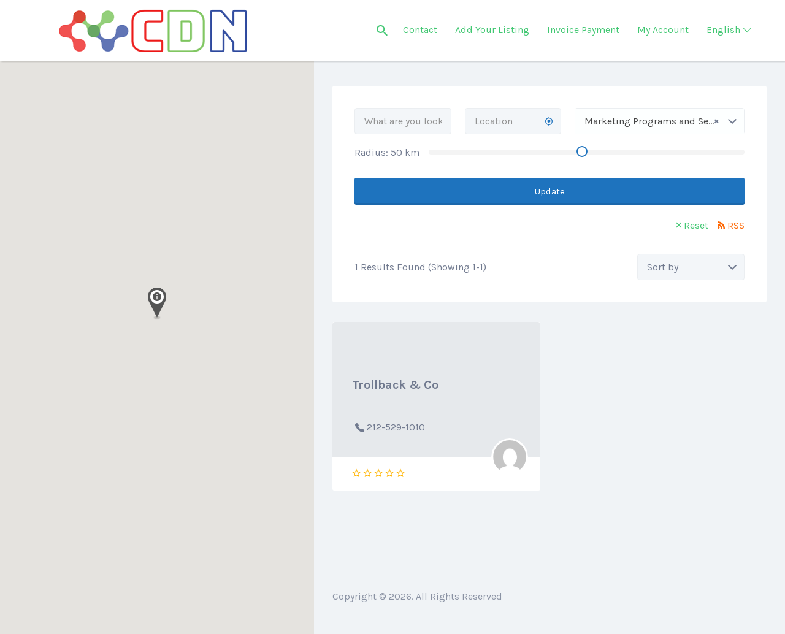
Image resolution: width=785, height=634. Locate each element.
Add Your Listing (492, 30)
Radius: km (386, 152)
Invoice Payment (583, 30)
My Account (663, 30)
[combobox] (660, 121)
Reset (696, 225)
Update (550, 191)
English (723, 30)
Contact (420, 30)
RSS (736, 225)
